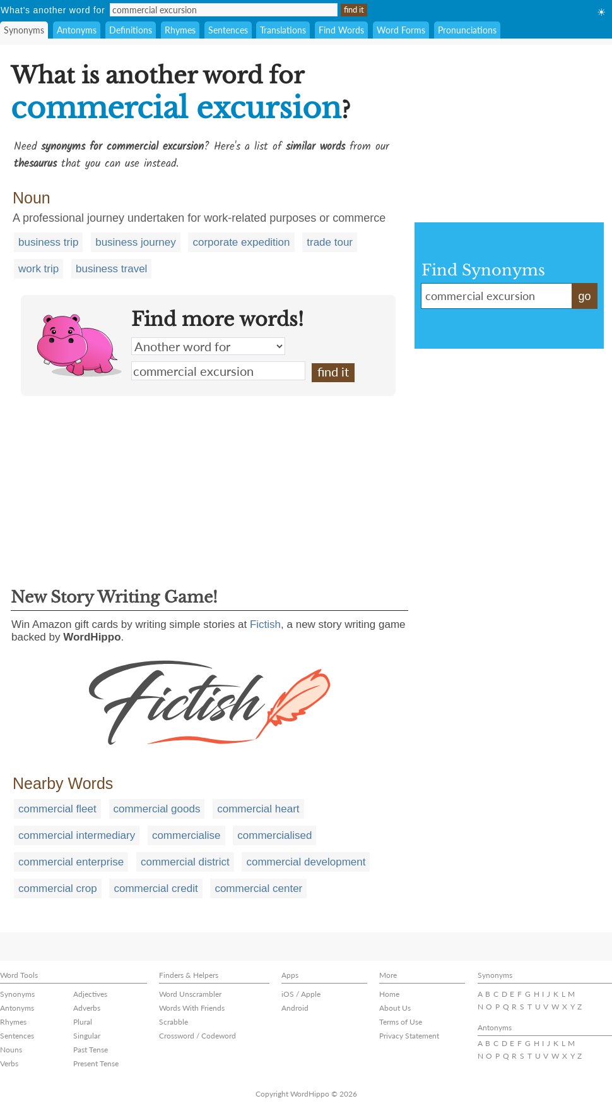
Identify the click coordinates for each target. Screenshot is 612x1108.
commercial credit (155, 888)
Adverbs (86, 1008)
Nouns (11, 1049)
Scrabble (173, 1022)
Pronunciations (467, 30)
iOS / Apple (301, 994)
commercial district (185, 862)
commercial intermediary (76, 835)
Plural (82, 1022)
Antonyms (77, 30)
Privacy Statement (409, 1035)
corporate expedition (241, 242)
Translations (283, 30)
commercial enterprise (71, 862)
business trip (48, 242)
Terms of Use (400, 1022)
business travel (111, 269)
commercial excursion (218, 370)
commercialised (274, 835)
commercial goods (157, 809)
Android (295, 1008)
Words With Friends (192, 1008)
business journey (135, 242)
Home (389, 994)
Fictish (265, 624)
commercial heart (258, 809)
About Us (395, 1008)
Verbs (9, 1063)
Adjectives (90, 994)
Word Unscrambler (190, 994)
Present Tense (96, 1063)
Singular (86, 1035)
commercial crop (57, 888)
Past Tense (90, 1049)
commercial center (258, 888)
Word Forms (401, 30)
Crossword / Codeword (197, 1035)
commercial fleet (57, 809)
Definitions (130, 30)
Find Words (341, 30)
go (584, 296)
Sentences (228, 30)
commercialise (186, 835)
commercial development (305, 862)
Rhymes (180, 30)
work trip (38, 269)
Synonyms (24, 30)
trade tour (330, 242)
